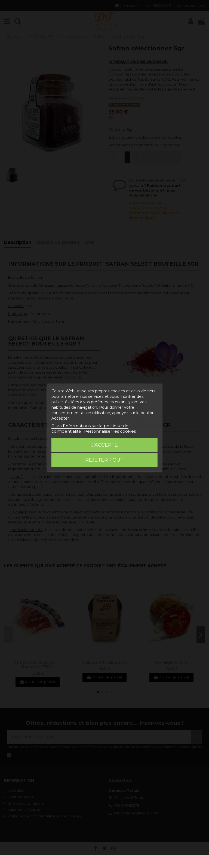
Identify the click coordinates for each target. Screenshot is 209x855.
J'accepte (104, 445)
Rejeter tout (104, 460)
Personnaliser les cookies (110, 431)
